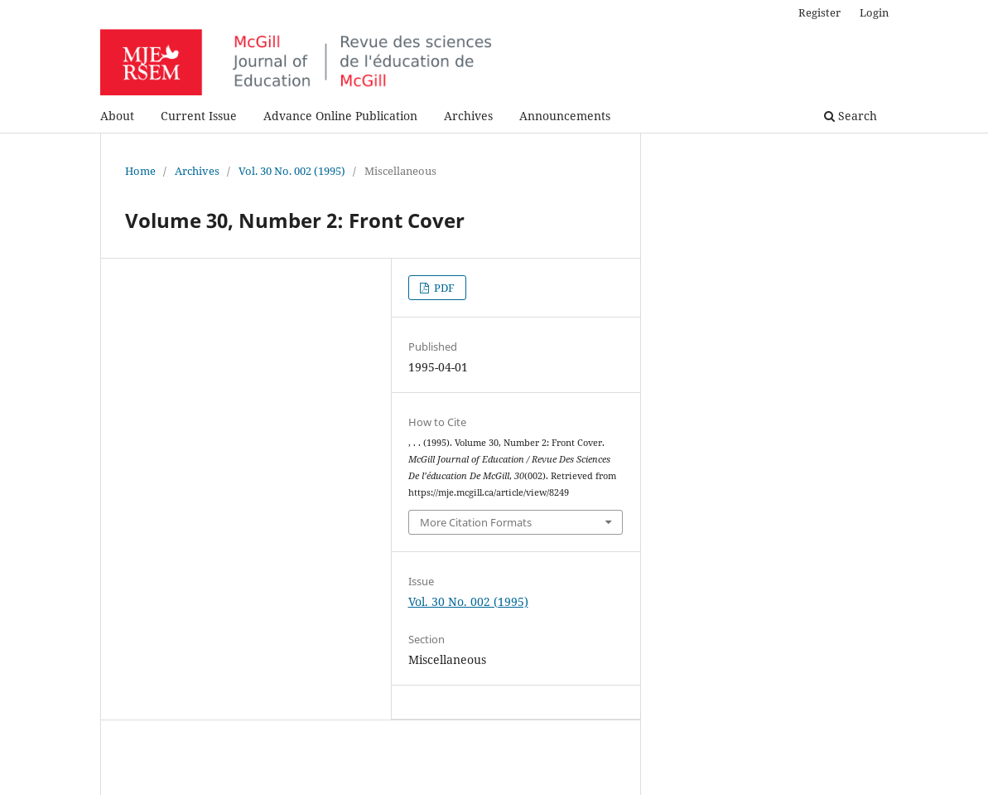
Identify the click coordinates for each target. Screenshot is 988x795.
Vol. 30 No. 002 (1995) (292, 170)
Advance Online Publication (340, 116)
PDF (443, 287)
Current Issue (199, 116)
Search (850, 116)
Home (140, 170)
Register (819, 12)
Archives (468, 116)
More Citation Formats (476, 522)
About (117, 116)
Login (874, 12)
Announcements (564, 116)
